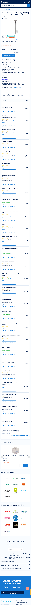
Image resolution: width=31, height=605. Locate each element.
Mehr (3, 109)
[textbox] (14, 5)
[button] (3, 52)
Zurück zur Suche (5, 9)
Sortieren (14, 95)
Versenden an (14, 49)
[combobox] (15, 5)
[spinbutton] (6, 52)
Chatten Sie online (17, 87)
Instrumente (5, 79)
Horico (3, 75)
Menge (3, 49)
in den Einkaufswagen (8, 55)
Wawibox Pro (19, 600)
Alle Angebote (7, 45)
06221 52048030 (19, 89)
